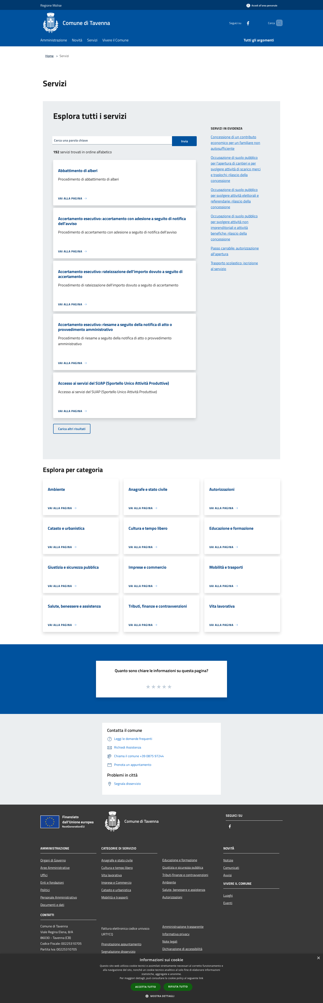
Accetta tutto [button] (145, 987)
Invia (184, 141)
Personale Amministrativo (58, 897)
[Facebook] (241, 23)
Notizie (228, 860)
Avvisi (227, 875)
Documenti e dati (52, 904)
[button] (161, 996)
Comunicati (231, 867)
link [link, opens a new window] (201, 978)
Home (49, 55)
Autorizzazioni (172, 897)
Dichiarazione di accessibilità (182, 948)
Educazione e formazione (179, 860)
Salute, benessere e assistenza (183, 889)
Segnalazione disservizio (118, 951)
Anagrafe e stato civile (117, 860)
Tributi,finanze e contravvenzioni (185, 874)
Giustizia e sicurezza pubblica (182, 867)
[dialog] (161, 978)
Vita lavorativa (111, 875)
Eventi (227, 902)
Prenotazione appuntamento (121, 944)
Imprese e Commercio (116, 882)
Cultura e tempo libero (117, 867)
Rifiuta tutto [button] (178, 986)
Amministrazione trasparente (183, 926)
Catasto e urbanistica (116, 889)
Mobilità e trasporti (114, 897)
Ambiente (169, 882)
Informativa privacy (176, 934)
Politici (45, 889)
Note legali (169, 941)
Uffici (44, 875)
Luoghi (228, 895)
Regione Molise (51, 5)
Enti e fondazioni (52, 882)
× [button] (318, 958)
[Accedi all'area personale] (262, 5)
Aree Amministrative (55, 867)
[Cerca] (278, 23)
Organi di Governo (53, 860)
